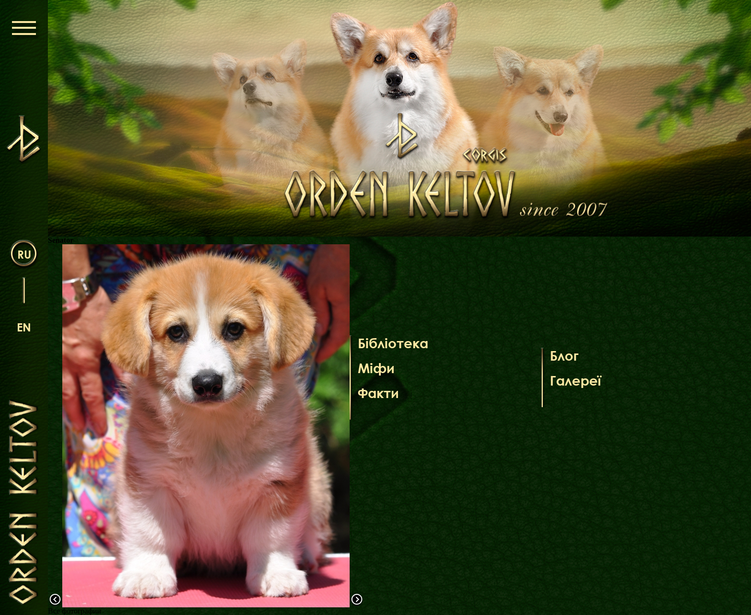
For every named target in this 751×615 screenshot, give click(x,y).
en (24, 327)
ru (24, 254)
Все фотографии (74, 611)
